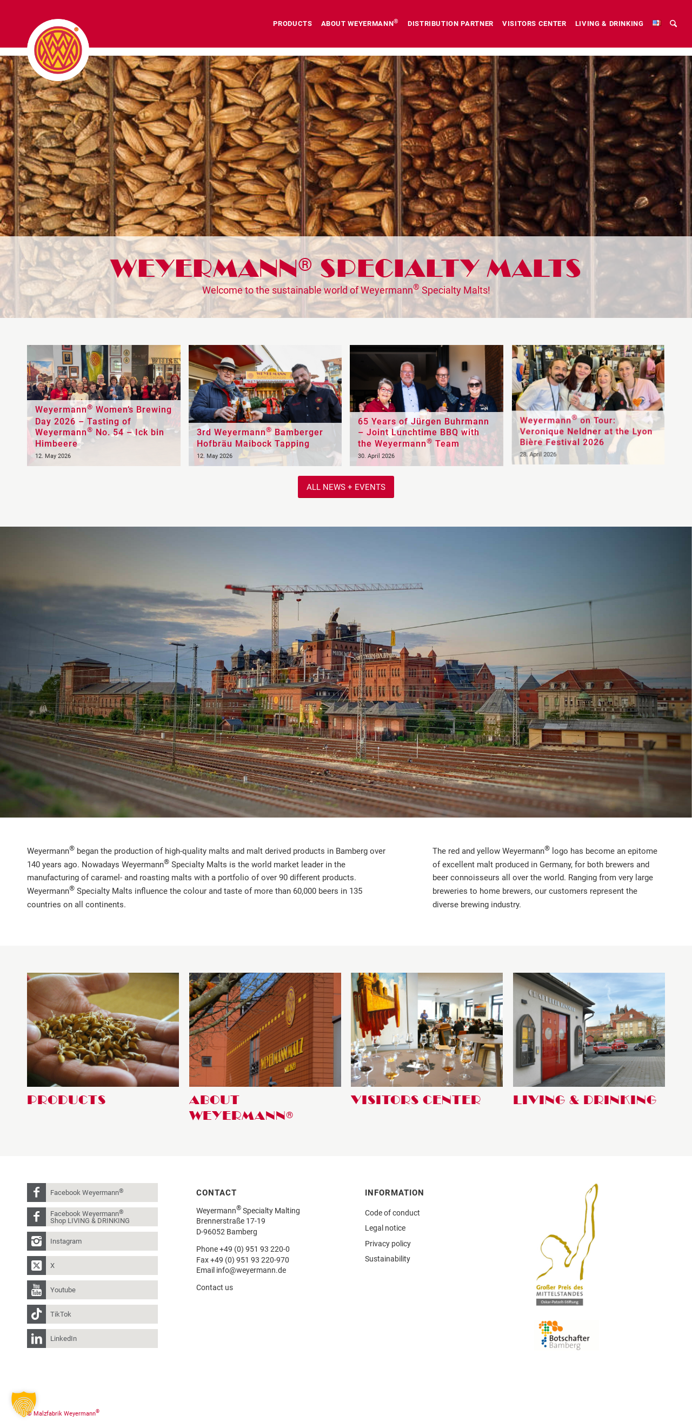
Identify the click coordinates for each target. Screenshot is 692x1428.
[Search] (673, 24)
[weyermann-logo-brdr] (58, 50)
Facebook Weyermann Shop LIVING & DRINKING (90, 1216)
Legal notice (385, 1228)
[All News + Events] (346, 487)
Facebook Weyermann (87, 1192)
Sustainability (387, 1258)
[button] (24, 1404)
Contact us (214, 1287)
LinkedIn (63, 1338)
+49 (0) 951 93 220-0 (254, 1249)
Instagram (66, 1241)
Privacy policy (388, 1243)
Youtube (63, 1290)
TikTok (60, 1314)
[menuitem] (292, 24)
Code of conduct (392, 1212)
